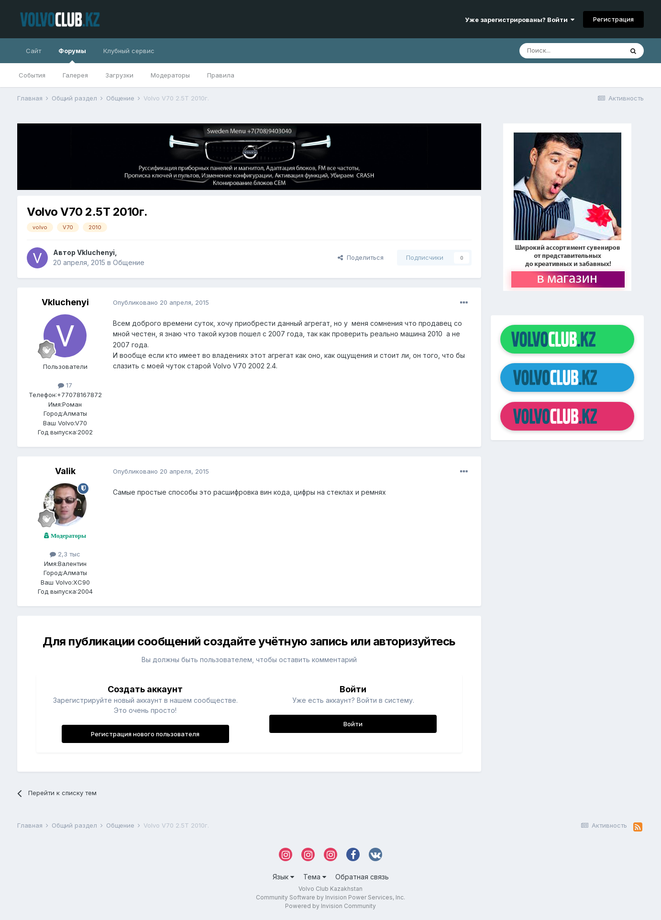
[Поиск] (571, 50)
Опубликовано (161, 302)
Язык (283, 877)
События (32, 75)
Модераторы (170, 75)
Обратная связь (362, 877)
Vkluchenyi (96, 252)
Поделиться (361, 257)
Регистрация (613, 19)
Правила (220, 75)
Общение (128, 262)
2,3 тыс (65, 554)
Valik (65, 471)
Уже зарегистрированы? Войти (519, 19)
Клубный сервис (128, 51)
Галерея (75, 75)
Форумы (72, 55)
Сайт (33, 51)
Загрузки (119, 75)
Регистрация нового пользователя (145, 734)
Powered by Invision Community (330, 905)
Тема (314, 877)
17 (65, 385)
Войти (353, 724)
